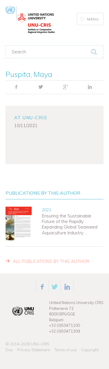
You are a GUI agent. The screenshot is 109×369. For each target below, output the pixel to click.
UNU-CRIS (40, 344)
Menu (89, 19)
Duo (9, 349)
